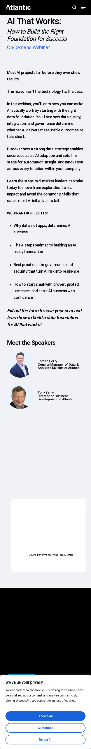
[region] (45, 712)
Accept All (45, 716)
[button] (83, 7)
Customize (45, 728)
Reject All (45, 739)
